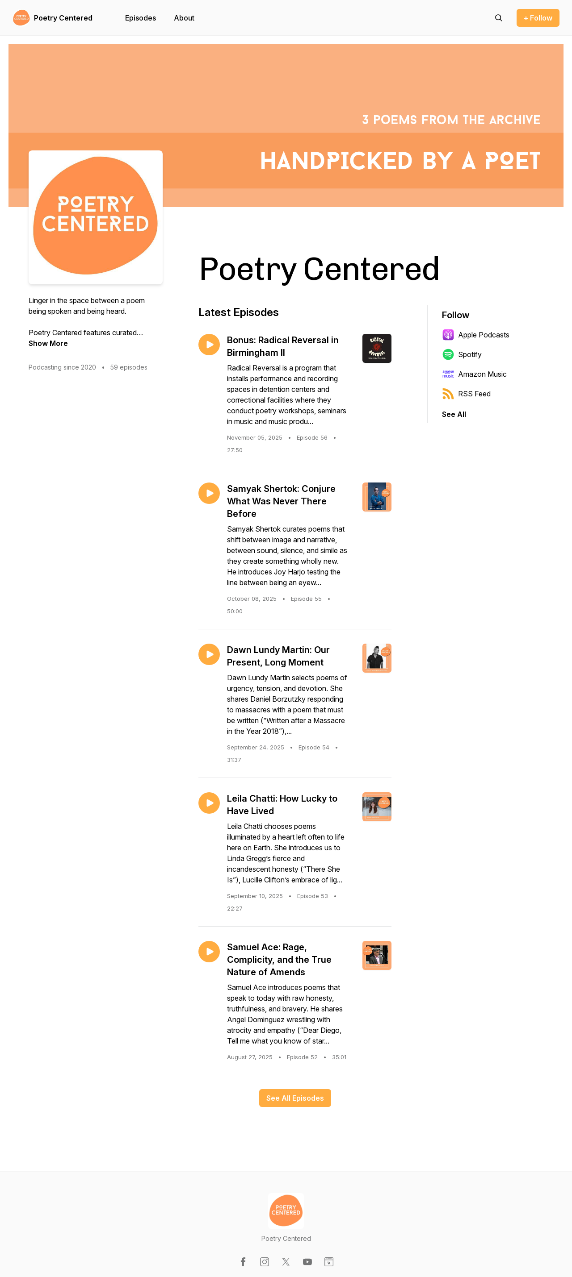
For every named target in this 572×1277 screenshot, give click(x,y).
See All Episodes (295, 1098)
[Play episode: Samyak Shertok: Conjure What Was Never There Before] (209, 493)
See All (454, 414)
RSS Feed (466, 393)
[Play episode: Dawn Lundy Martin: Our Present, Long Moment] (209, 654)
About (184, 17)
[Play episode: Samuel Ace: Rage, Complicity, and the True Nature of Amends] (209, 951)
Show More (48, 343)
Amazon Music (474, 374)
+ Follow (538, 17)
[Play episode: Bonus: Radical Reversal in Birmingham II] (209, 344)
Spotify (462, 354)
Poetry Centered (63, 17)
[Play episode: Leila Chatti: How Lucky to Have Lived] (209, 803)
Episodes (140, 17)
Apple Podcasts (475, 335)
